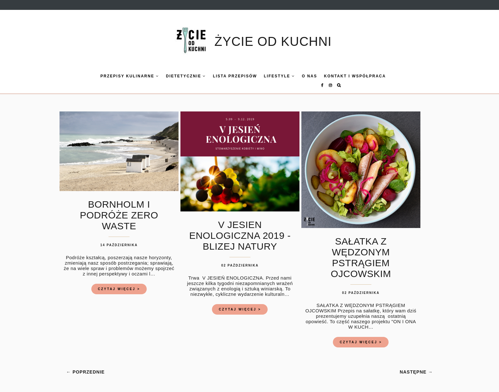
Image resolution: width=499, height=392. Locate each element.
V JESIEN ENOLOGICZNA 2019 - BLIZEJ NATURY (240, 230)
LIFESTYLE (265, 76)
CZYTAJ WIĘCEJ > (119, 283)
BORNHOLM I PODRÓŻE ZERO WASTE (119, 209)
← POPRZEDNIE (85, 366)
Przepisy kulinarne (116, 76)
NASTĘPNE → (416, 366)
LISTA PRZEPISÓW (221, 76)
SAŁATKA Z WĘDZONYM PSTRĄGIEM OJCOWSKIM (361, 251)
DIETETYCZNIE (172, 76)
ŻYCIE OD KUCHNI (273, 41)
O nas (296, 76)
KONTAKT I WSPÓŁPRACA (341, 76)
